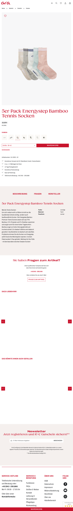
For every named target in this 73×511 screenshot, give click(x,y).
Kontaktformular (8, 497)
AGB (46, 481)
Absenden (58, 440)
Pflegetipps (30, 502)
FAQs (28, 486)
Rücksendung (31, 505)
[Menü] (52, 3)
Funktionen (30, 483)
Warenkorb (36, 509)
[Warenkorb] (70, 3)
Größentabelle (6, 149)
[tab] (20, 194)
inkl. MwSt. (4, 125)
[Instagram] (65, 496)
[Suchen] (56, 3)
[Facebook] (65, 484)
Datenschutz (49, 484)
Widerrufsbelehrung (51, 491)
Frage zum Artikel (36, 279)
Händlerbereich (50, 500)
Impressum (48, 487)
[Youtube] (65, 490)
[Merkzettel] (61, 3)
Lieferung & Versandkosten (31, 497)
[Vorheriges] (3, 321)
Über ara (47, 497)
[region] (36, 58)
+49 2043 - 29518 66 (36, 271)
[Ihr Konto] (65, 3)
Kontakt (29, 493)
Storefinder (48, 494)
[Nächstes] (70, 321)
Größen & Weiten (32, 489)
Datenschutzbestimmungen (36, 451)
